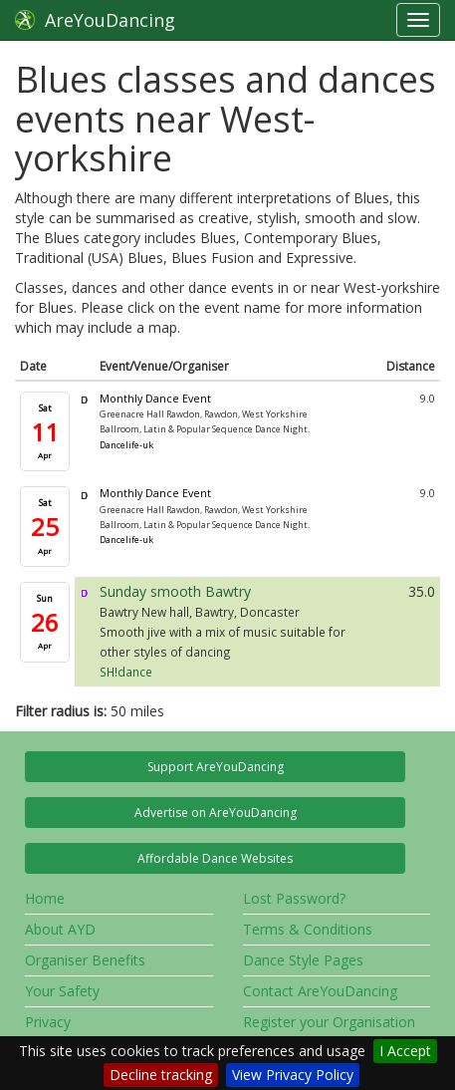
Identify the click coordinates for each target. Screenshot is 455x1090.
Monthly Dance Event (155, 399)
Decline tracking (161, 1074)
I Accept (405, 1050)
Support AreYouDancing (215, 766)
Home (45, 898)
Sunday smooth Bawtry (175, 591)
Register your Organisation (329, 1021)
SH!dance (126, 672)
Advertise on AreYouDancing (215, 812)
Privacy (48, 1021)
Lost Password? (294, 898)
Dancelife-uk (126, 444)
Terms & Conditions (307, 929)
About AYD (60, 929)
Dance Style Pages (303, 960)
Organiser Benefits (85, 960)
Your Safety (62, 990)
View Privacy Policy (292, 1074)
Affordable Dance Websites (215, 858)
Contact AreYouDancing (320, 990)
